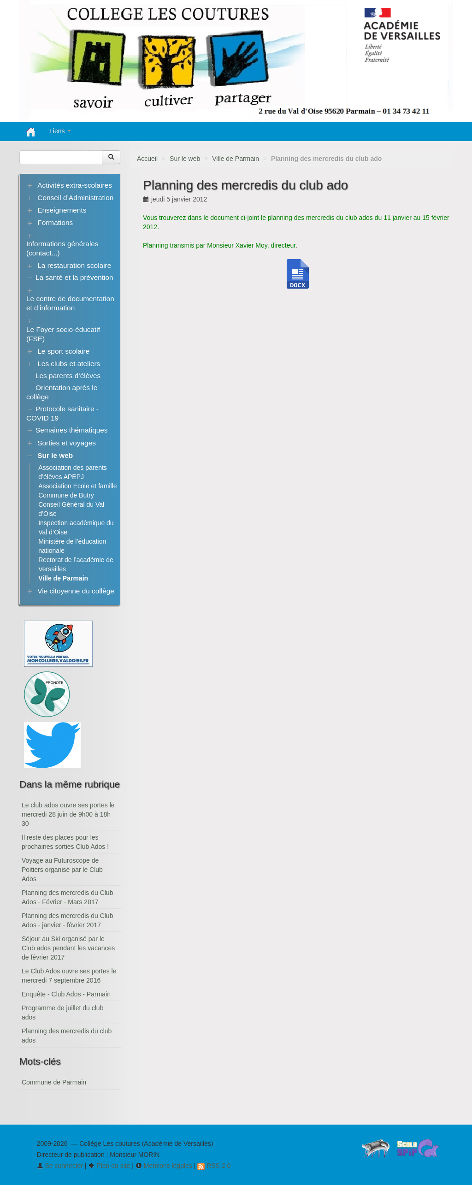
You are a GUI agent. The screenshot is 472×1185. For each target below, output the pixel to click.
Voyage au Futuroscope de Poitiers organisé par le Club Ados (62, 870)
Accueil (147, 158)
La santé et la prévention (74, 277)
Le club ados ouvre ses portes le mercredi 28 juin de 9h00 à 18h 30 (68, 814)
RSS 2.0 (213, 1165)
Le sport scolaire (63, 351)
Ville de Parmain (235, 158)
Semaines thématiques (71, 430)
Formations (55, 222)
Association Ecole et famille (77, 486)
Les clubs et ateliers (68, 363)
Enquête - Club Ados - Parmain (66, 994)
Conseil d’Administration (75, 197)
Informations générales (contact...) (62, 248)
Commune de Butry (66, 495)
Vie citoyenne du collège (75, 591)
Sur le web (185, 158)
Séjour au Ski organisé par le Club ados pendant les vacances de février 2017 (68, 948)
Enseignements (61, 210)
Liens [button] (60, 131)
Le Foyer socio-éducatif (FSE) (63, 334)
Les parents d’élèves (67, 375)
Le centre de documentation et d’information (70, 303)
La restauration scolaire (74, 265)
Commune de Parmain (54, 1082)
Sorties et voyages (66, 443)
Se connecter (60, 1165)
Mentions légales (164, 1165)
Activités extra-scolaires (74, 185)
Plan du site (109, 1165)
